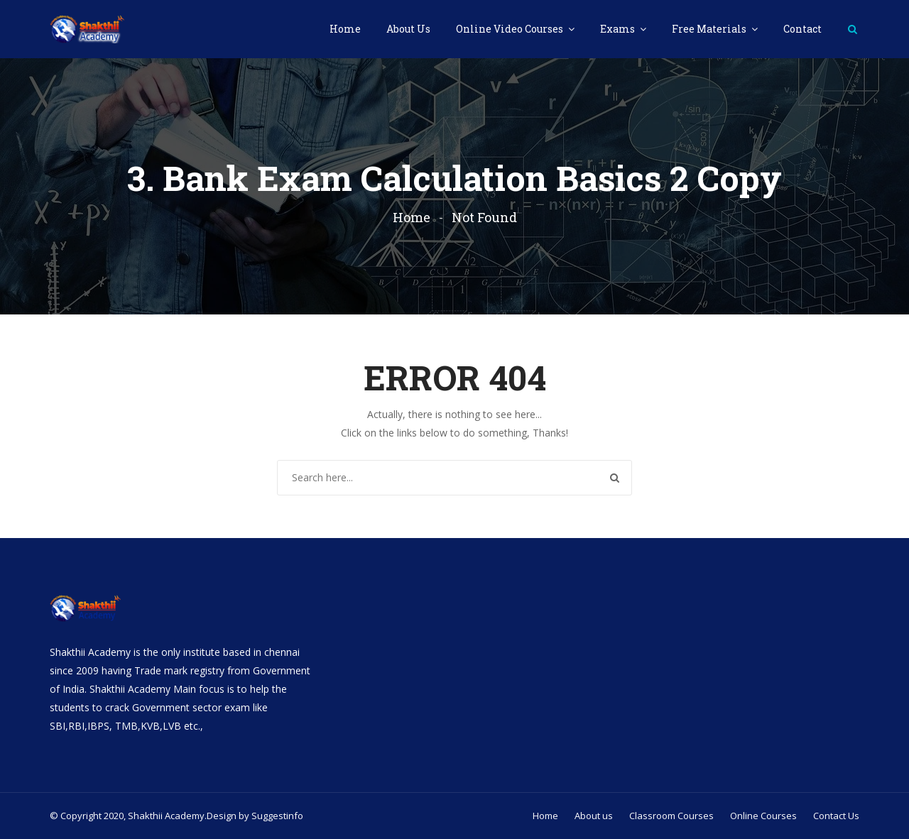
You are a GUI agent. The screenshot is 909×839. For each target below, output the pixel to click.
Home (345, 28)
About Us (408, 28)
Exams (618, 28)
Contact (802, 28)
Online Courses (763, 815)
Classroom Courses (671, 815)
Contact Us (836, 815)
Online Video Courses (510, 28)
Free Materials (710, 28)
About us (594, 815)
